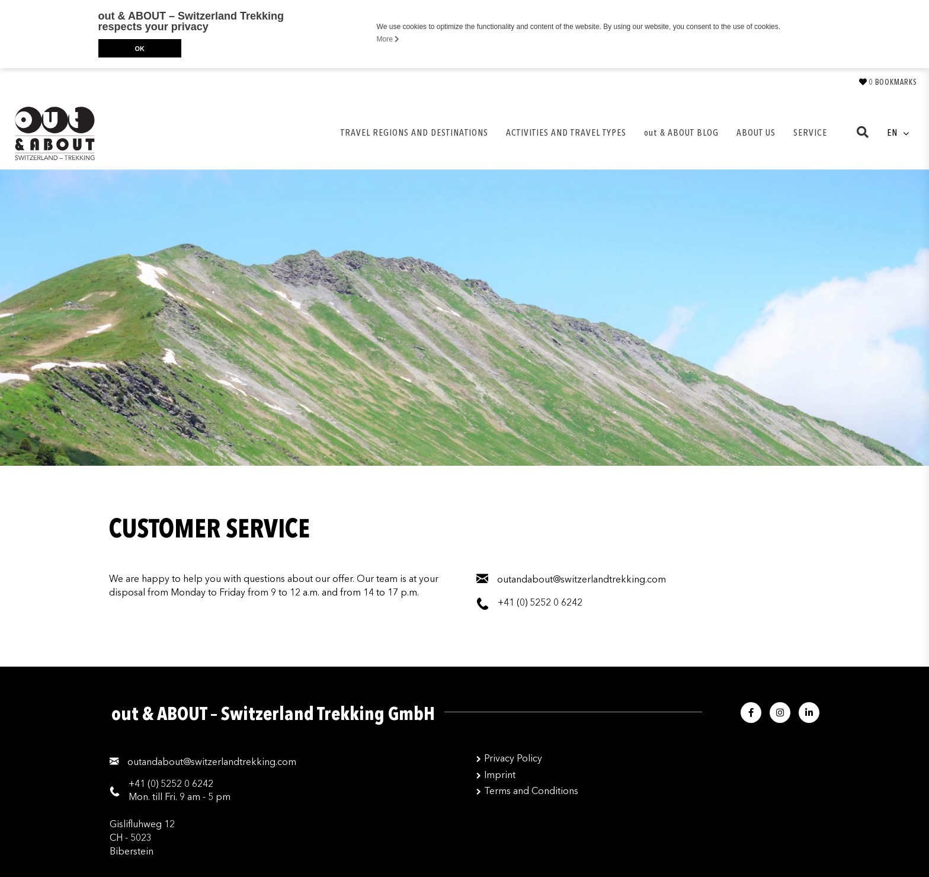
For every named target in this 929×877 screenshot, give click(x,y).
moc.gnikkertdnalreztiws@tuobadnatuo (211, 762)
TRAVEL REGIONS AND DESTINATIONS (414, 132)
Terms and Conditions (531, 791)
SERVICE (810, 132)
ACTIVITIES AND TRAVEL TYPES (566, 132)
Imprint (499, 775)
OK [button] (139, 48)
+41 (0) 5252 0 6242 (171, 784)
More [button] (388, 39)
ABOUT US (756, 132)
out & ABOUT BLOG (681, 132)
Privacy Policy (513, 758)
